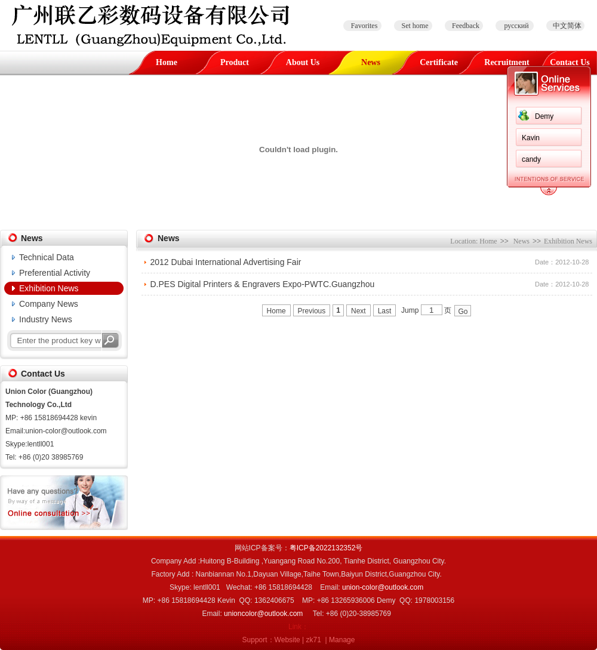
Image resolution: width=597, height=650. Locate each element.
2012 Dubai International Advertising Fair (225, 262)
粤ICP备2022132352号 (326, 548)
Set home (415, 25)
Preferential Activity (54, 273)
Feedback (465, 25)
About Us (302, 62)
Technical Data (46, 257)
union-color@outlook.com (382, 587)
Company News (48, 304)
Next (358, 311)
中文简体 (567, 25)
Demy (171, 116)
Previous (312, 311)
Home (166, 62)
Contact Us (570, 62)
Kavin (158, 138)
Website (287, 640)
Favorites (364, 25)
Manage (342, 640)
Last (385, 311)
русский (516, 25)
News (370, 62)
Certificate (439, 62)
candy (158, 159)
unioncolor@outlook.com (263, 613)
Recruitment (506, 62)
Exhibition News (49, 288)
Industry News (45, 319)
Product (234, 62)
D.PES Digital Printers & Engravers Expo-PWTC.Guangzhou (262, 284)
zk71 (313, 640)
